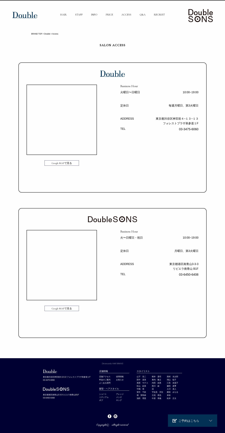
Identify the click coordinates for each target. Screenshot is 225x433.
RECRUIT (159, 14)
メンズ (120, 397)
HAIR (63, 14)
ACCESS (126, 14)
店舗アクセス (104, 377)
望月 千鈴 (141, 392)
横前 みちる (172, 392)
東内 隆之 (156, 380)
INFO (94, 14)
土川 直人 (171, 389)
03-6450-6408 (188, 274)
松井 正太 (171, 398)
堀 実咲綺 (141, 395)
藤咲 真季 (171, 386)
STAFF (79, 14)
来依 (169, 395)
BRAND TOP (36, 34)
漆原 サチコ (142, 383)
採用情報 (120, 377)
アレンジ (120, 394)
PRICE (109, 14)
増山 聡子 (171, 380)
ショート (103, 394)
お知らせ (120, 380)
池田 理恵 (141, 398)
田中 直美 (141, 380)
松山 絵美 (141, 386)
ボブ (101, 400)
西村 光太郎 (172, 377)
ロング (119, 400)
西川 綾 (155, 386)
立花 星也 (156, 395)
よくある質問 (104, 383)
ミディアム (104, 397)
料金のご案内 (104, 380)
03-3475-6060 (188, 129)
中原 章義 (156, 398)
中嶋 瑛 (140, 389)
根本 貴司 (156, 377)
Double (47, 34)
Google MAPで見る (62, 163)
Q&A (142, 14)
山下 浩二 (141, 377)
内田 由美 (156, 383)
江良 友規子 (172, 383)
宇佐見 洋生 (157, 392)
